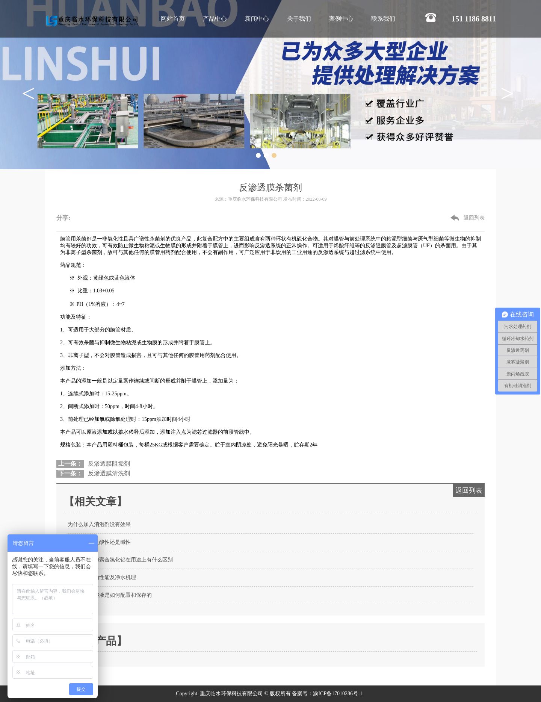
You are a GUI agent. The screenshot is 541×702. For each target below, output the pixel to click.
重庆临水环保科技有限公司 (255, 199)
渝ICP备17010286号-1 (338, 693)
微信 (80, 214)
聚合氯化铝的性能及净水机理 (102, 577)
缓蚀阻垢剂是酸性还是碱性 (99, 542)
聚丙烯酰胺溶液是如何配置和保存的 (110, 595)
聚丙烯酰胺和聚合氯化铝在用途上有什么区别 (120, 560)
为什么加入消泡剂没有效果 (99, 524)
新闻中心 (257, 18)
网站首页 (173, 18)
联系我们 (383, 18)
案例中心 (341, 18)
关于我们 (299, 18)
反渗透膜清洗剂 (109, 473)
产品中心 (215, 18)
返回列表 (474, 218)
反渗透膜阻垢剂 (109, 463)
